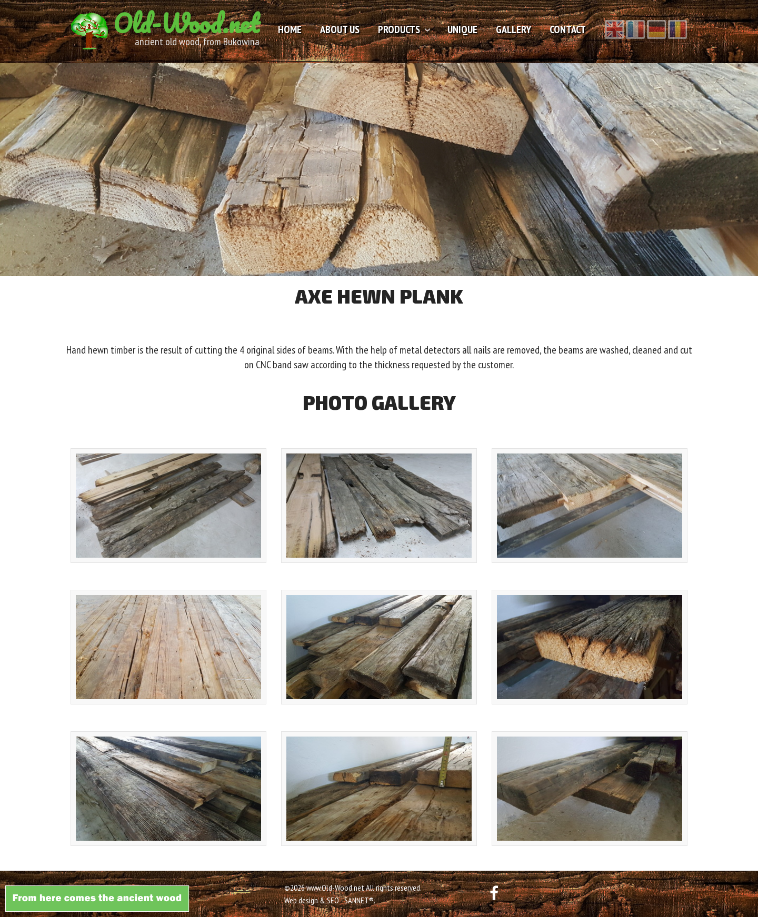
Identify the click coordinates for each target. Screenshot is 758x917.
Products (399, 29)
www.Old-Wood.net (335, 887)
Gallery (513, 29)
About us (340, 29)
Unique (462, 29)
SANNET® (359, 900)
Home (290, 29)
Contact (568, 29)
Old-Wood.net (186, 23)
